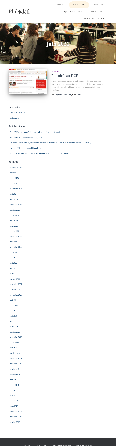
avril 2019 (14, 401)
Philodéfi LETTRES (79, 5)
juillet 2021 (14, 305)
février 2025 (14, 183)
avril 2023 (14, 220)
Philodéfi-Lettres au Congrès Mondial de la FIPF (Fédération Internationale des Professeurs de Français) (50, 143)
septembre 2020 (16, 337)
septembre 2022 (16, 247)
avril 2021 (14, 321)
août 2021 (14, 300)
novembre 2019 (16, 364)
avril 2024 (14, 199)
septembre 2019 (16, 374)
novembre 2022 (16, 242)
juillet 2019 (14, 385)
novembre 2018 (16, 417)
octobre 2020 (15, 332)
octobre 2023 (15, 210)
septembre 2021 (16, 295)
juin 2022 (13, 258)
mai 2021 (13, 316)
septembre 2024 (16, 189)
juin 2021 (13, 311)
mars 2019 (14, 406)
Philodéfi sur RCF (65, 76)
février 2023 (14, 231)
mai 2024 (13, 194)
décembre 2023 (16, 205)
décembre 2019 (16, 358)
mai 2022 (13, 263)
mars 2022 (14, 274)
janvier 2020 (15, 353)
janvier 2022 (15, 279)
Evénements (57, 71)
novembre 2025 (16, 167)
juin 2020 (13, 348)
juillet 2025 (14, 178)
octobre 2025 (15, 173)
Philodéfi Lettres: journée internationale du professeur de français (35, 132)
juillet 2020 (14, 343)
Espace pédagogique (94, 19)
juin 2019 (13, 390)
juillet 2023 (14, 215)
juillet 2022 (14, 252)
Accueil (60, 5)
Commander (97, 12)
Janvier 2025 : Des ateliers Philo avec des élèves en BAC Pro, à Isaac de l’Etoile (41, 153)
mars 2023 (14, 226)
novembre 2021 (16, 284)
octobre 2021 (15, 289)
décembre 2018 (16, 412)
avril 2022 (14, 268)
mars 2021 (14, 327)
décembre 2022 (16, 236)
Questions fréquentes (74, 12)
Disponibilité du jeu (17, 113)
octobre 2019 (15, 369)
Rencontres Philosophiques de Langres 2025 (27, 137)
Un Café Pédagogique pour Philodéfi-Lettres (27, 148)
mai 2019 (13, 396)
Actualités (99, 5)
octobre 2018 (15, 422)
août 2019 (14, 380)
